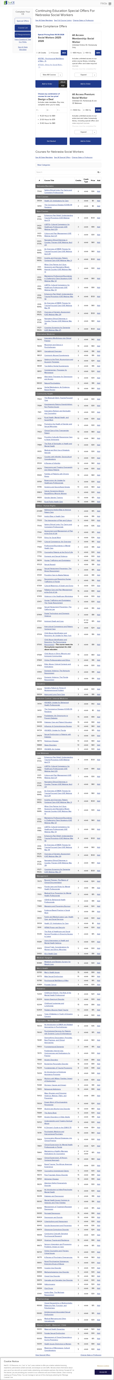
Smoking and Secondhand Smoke (57, 487)
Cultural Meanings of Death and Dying (58, 586)
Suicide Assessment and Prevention (58, 1225)
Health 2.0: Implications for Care (56, 201)
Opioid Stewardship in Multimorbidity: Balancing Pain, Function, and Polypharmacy (58, 1305)
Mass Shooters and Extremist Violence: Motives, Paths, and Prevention (55, 1095)
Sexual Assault (49, 564)
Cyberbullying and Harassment (56, 1221)
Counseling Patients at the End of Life (58, 552)
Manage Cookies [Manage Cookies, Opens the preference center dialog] (103, 1366)
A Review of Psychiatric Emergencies (58, 1257)
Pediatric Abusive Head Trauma (56, 1010)
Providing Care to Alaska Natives (56, 575)
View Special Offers (42, 1355)
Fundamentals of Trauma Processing (58, 1068)
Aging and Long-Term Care (54, 694)
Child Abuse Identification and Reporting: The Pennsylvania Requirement (55, 642)
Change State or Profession (83, 20)
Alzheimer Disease (51, 1179)
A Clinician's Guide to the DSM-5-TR (57, 1127)
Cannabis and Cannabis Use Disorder (58, 1280)
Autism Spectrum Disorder (54, 999)
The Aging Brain (50, 1113)
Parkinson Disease (51, 741)
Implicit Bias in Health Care (54, 516)
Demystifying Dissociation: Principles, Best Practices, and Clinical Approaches (58, 1040)
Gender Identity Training (53, 498)
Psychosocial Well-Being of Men (56, 980)
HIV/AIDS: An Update (52, 749)
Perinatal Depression (52, 1213)
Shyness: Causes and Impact (55, 1085)
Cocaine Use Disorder (52, 1268)
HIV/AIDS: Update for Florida (55, 730)
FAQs (104, 3)
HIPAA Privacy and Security (54, 927)
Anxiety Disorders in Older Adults (57, 1117)
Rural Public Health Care (53, 502)
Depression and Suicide (53, 1217)
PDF (63, 86)
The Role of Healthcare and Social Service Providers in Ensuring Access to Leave (58, 934)
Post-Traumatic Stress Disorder (56, 1175)
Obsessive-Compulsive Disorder (56, 1230)
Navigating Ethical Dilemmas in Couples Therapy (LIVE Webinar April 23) (58, 242)
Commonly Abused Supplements (56, 355)
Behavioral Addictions (52, 1089)
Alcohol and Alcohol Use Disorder (57, 1109)
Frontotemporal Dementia (54, 1047)
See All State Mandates (44, 20)
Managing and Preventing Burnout (57, 906)
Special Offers (23, 21)
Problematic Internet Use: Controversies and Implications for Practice (57, 1053)
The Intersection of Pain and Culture (58, 520)
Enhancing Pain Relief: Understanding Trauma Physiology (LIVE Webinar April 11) (58, 217)
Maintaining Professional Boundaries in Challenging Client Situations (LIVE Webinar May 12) (58, 278)
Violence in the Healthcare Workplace (58, 596)
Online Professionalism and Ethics (57, 660)
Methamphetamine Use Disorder (56, 1272)
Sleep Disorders (50, 745)
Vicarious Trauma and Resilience (56, 1240)
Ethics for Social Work (52, 538)
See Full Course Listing (63, 20)
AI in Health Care (50, 954)
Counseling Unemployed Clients (56, 1171)
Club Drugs (48, 1288)
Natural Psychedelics (52, 383)
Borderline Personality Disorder (56, 1064)
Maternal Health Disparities (54, 1329)
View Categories (43, 165)
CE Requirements (22, 34)
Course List (23, 28)
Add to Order (47, 84)
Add (98, 191)
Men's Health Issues (52, 972)
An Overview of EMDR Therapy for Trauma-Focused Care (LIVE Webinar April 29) (58, 251)
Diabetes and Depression (54, 1196)
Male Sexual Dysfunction (53, 976)
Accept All (103, 1372)
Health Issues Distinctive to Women (57, 1344)
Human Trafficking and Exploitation (57, 560)
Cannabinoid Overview (53, 351)
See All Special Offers (62, 157)
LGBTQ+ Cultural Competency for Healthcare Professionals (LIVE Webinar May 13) (57, 287)
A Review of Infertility (52, 463)
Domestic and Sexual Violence (55, 556)
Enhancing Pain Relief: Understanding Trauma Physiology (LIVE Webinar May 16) (58, 296)
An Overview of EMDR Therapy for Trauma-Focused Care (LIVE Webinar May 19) (58, 305)
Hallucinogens (49, 1284)
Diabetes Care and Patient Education (58, 722)
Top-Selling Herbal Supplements (56, 366)
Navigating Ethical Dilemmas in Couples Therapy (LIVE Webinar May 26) (58, 321)
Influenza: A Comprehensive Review (58, 726)
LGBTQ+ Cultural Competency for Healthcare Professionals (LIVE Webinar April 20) (57, 226)
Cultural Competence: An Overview (57, 542)
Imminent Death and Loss (54, 621)
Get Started (51, 141)
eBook (62, 82)
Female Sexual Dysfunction (54, 1333)
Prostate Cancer (50, 985)
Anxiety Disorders (51, 1060)
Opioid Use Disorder (52, 1276)
